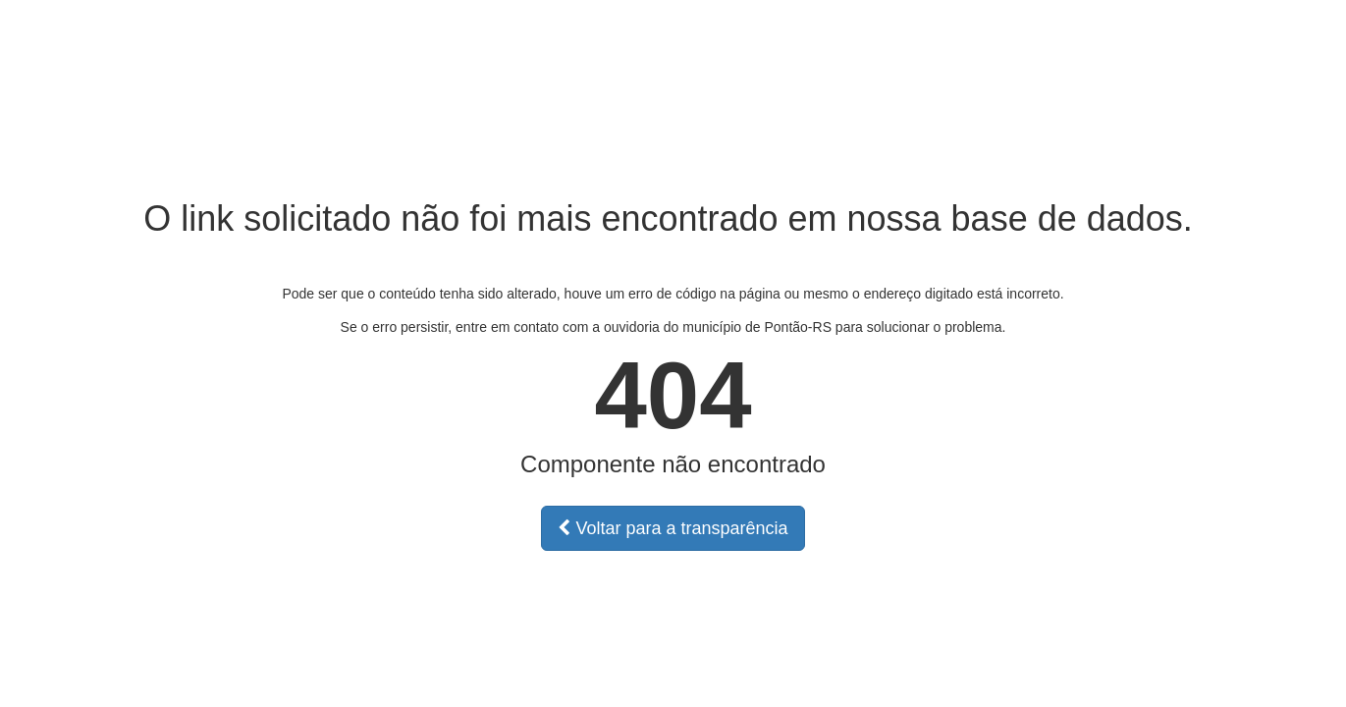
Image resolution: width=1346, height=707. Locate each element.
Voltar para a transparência (672, 528)
